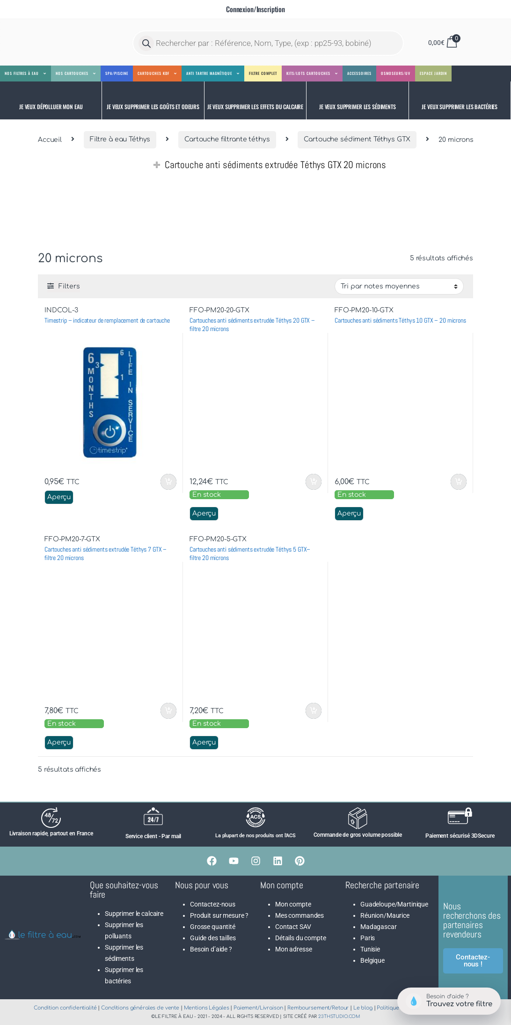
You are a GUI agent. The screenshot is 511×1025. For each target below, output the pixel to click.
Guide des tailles (213, 938)
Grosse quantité (212, 926)
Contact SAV (293, 926)
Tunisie (370, 949)
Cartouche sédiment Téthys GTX (357, 139)
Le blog (362, 1008)
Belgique (372, 960)
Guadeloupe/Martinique (394, 904)
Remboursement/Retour (318, 1008)
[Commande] (399, 286)
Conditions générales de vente (140, 1008)
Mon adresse (293, 949)
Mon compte (293, 904)
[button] (51, 100)
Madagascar (378, 926)
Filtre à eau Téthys (120, 139)
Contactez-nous (212, 904)
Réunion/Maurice (384, 915)
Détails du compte (300, 938)
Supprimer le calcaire (134, 913)
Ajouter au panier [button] (168, 482)
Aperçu (59, 497)
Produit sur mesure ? (219, 915)
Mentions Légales (206, 1008)
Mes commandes (299, 915)
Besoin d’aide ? (211, 949)
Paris (367, 938)
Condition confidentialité (65, 1008)
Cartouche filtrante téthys (227, 139)
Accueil (50, 139)
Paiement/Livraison (258, 1008)
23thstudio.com (339, 1016)
